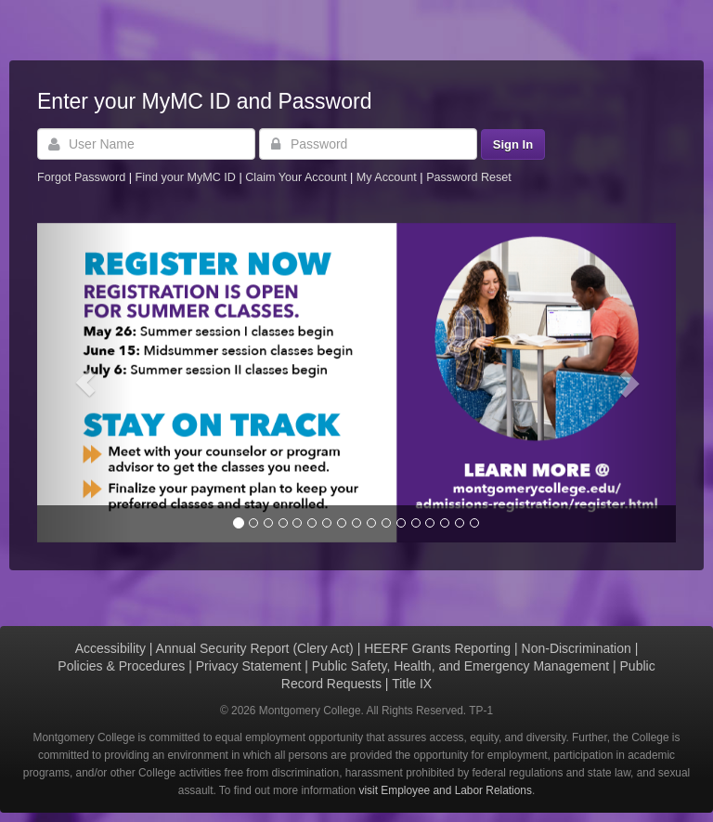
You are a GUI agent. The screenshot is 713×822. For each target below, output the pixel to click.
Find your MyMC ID (185, 177)
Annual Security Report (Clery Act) (255, 648)
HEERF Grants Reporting (437, 648)
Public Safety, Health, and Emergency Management (460, 666)
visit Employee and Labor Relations (445, 790)
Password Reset (469, 177)
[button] (85, 382)
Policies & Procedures (121, 666)
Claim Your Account (297, 177)
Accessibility (110, 648)
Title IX (412, 683)
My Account (388, 177)
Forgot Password (81, 177)
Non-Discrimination (576, 648)
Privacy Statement (249, 666)
